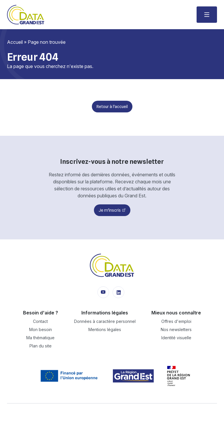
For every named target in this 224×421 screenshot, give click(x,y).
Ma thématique (40, 337)
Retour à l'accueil (112, 106)
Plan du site (40, 345)
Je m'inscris (110, 210)
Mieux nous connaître (176, 313)
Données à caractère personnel (105, 321)
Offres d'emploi (176, 321)
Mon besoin (40, 329)
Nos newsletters (176, 329)
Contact (40, 321)
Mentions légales (104, 329)
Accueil (15, 42)
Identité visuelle (176, 337)
